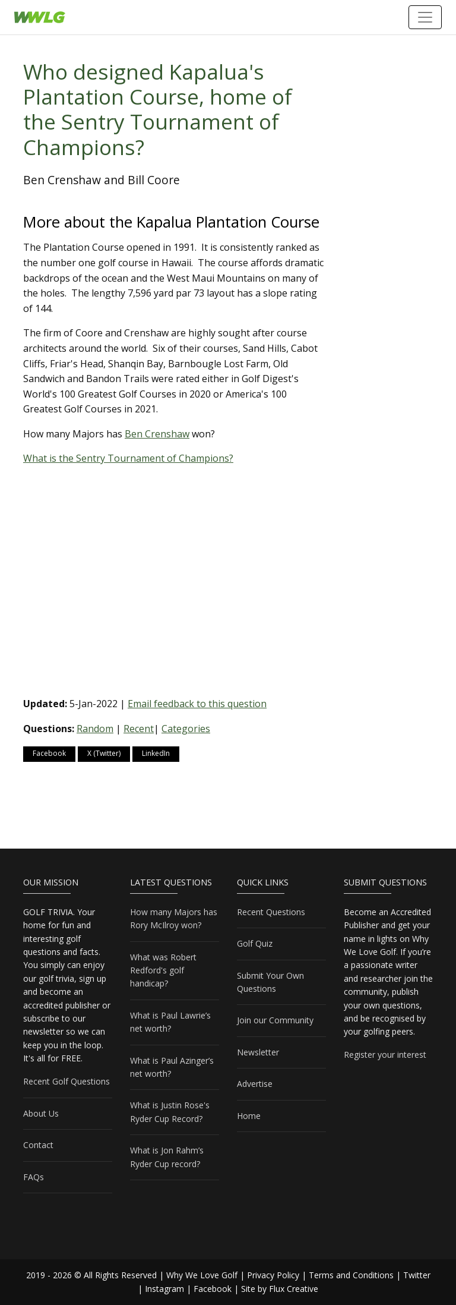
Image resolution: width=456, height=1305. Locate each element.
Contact (38, 1144)
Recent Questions (271, 912)
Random (95, 728)
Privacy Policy (273, 1275)
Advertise (255, 1083)
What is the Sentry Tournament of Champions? (128, 458)
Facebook (49, 753)
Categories (186, 728)
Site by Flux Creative (279, 1288)
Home (249, 1115)
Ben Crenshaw (157, 433)
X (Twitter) (104, 753)
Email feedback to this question (197, 703)
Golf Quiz (255, 943)
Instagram (164, 1288)
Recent (139, 728)
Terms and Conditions (351, 1275)
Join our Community (275, 1020)
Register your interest (385, 1054)
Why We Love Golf (202, 1275)
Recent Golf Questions (66, 1081)
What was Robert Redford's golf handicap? (163, 970)
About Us (41, 1113)
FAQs (33, 1177)
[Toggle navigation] (425, 17)
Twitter (416, 1275)
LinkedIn (156, 753)
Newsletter (258, 1052)
